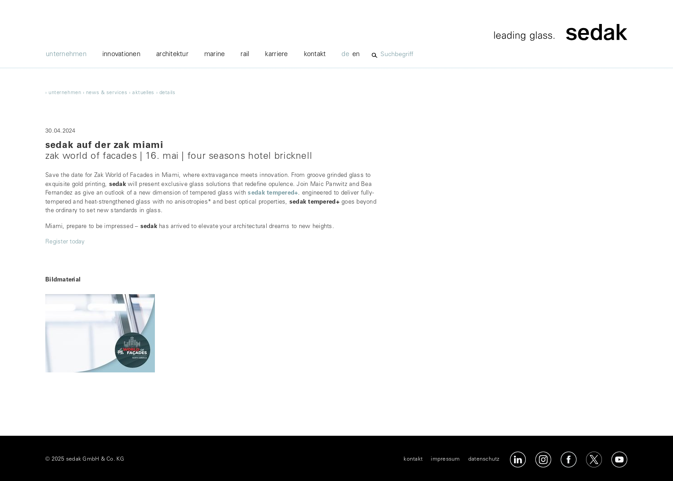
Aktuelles (143, 92)
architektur (172, 54)
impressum (445, 459)
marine (214, 54)
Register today (65, 242)
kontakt (315, 54)
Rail (244, 54)
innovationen (121, 54)
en (356, 54)
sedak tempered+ (273, 193)
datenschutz (484, 459)
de (345, 54)
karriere (276, 54)
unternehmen (66, 54)
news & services (106, 92)
